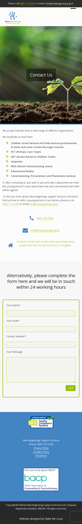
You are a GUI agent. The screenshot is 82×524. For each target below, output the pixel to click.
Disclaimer (41, 455)
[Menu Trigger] (73, 6)
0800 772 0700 (27, 3)
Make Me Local (53, 518)
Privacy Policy (41, 448)
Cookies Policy (41, 451)
